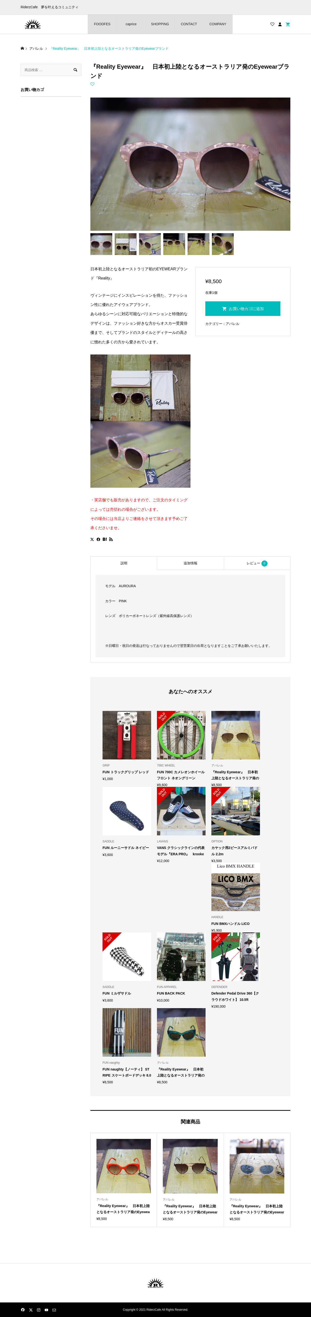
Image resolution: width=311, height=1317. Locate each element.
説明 (124, 563)
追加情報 (190, 563)
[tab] (123, 563)
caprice (131, 24)
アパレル (232, 324)
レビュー (257, 563)
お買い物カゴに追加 (246, 309)
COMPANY (217, 24)
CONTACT (189, 24)
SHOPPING (160, 24)
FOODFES (102, 24)
